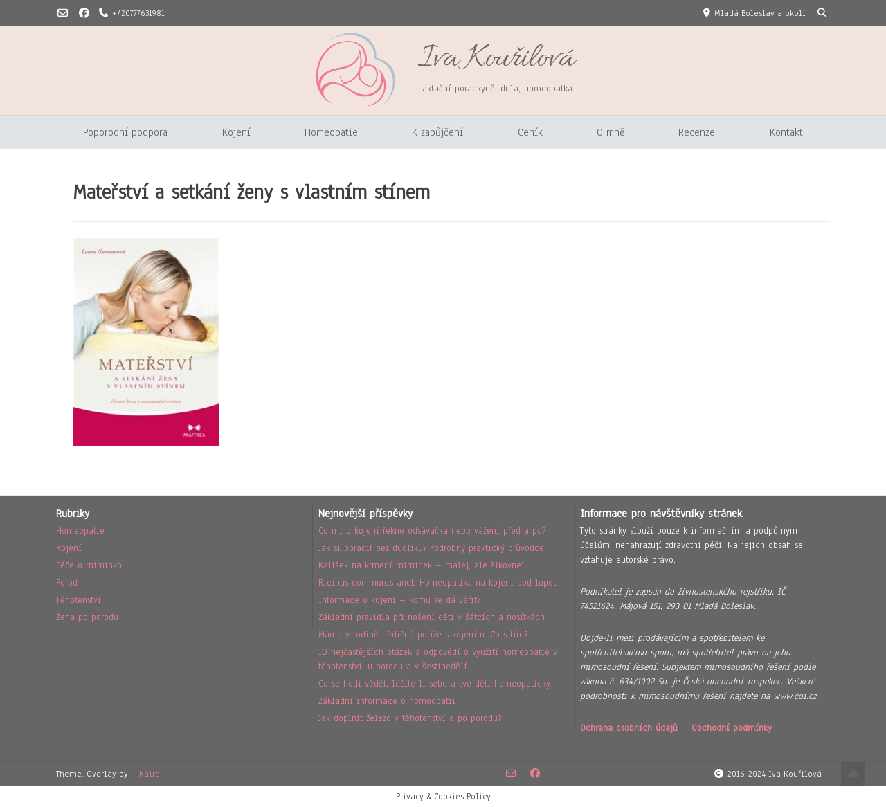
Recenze (696, 132)
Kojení (236, 132)
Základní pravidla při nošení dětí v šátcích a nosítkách (431, 617)
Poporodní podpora (125, 132)
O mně (610, 132)
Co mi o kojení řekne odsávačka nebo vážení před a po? (431, 531)
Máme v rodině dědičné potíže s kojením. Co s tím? (422, 634)
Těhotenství (78, 600)
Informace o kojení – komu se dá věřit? (399, 600)
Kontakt (786, 132)
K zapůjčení (437, 132)
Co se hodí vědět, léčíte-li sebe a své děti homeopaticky (434, 684)
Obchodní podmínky (731, 728)
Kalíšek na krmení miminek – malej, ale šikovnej (421, 565)
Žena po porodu (87, 617)
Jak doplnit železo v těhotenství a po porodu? (409, 718)
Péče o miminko (89, 565)
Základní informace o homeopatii (386, 701)
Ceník (530, 132)
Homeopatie (331, 132)
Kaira (149, 773)
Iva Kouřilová (496, 59)
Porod (67, 583)
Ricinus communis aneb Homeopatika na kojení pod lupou (438, 583)
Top (853, 774)
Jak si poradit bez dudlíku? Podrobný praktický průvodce (431, 548)
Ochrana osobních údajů (629, 728)
